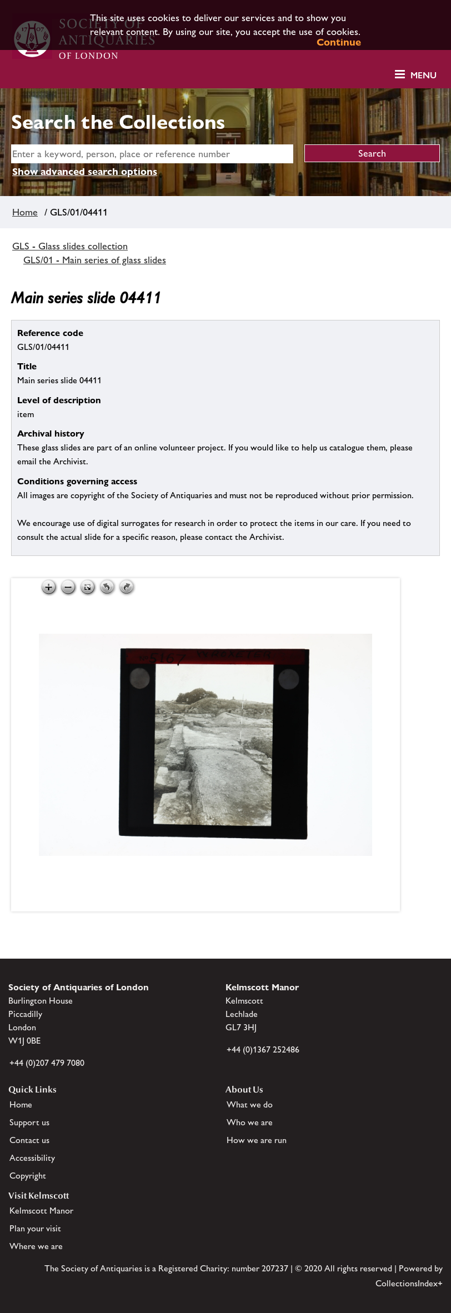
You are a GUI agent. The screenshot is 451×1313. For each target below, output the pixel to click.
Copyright (27, 1175)
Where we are (36, 1246)
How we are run (257, 1140)
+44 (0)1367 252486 (263, 1049)
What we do (250, 1104)
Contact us (29, 1140)
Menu (423, 75)
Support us (29, 1122)
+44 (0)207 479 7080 (46, 1063)
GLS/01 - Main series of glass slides (94, 259)
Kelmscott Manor (41, 1210)
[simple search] (152, 153)
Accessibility (32, 1157)
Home (25, 212)
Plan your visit (35, 1228)
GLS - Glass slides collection (70, 246)
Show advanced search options (84, 171)
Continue (339, 42)
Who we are (250, 1122)
